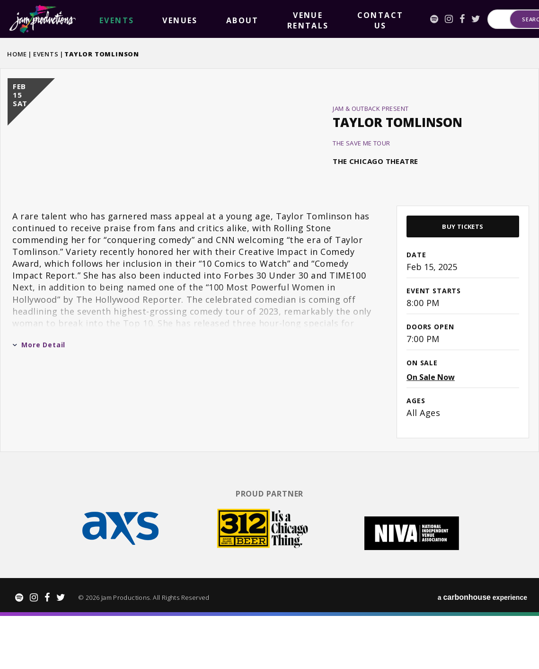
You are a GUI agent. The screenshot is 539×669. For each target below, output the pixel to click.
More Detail (38, 407)
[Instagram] (349, 19)
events (101, 19)
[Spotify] (334, 19)
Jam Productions (42, 19)
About (166, 19)
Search (506, 19)
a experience (482, 650)
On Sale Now (430, 440)
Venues (134, 19)
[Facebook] (362, 19)
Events (46, 54)
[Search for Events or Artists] (435, 19)
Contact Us (269, 19)
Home (17, 54)
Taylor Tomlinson (397, 153)
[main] (269, 290)
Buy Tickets (462, 289)
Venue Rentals (212, 19)
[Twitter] (375, 19)
